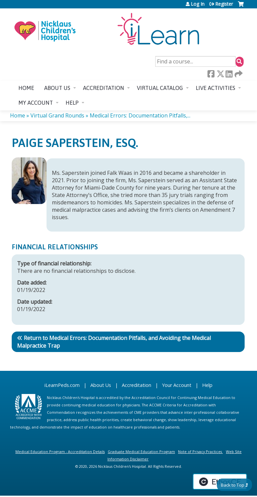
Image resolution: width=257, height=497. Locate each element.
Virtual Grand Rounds (57, 115)
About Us (100, 385)
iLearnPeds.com (62, 385)
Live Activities (215, 88)
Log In (197, 4)
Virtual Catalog (160, 88)
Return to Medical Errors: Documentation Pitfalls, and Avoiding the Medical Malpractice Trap (114, 341)
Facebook (210, 74)
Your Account (176, 385)
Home (26, 88)
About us (57, 88)
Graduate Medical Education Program (141, 451)
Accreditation (103, 88)
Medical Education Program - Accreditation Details (60, 451)
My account (35, 102)
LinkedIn (229, 74)
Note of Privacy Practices (200, 451)
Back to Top (232, 485)
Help (72, 102)
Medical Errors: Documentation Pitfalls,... (140, 115)
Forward (238, 74)
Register (224, 4)
